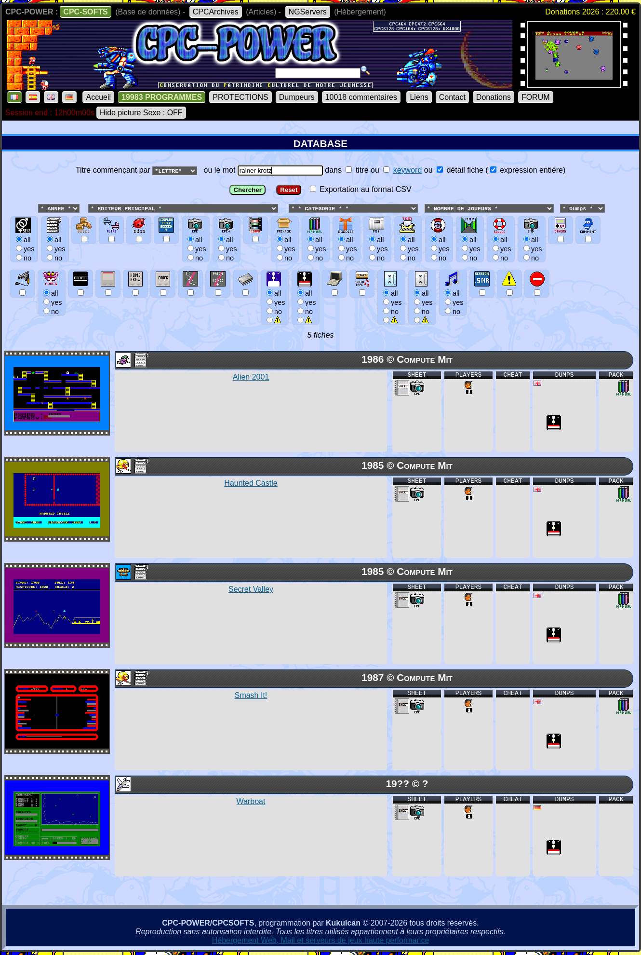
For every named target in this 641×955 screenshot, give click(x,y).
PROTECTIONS (240, 97)
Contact (452, 97)
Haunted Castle (250, 483)
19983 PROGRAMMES (161, 97)
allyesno (274, 302)
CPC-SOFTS (85, 12)
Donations (493, 97)
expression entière (526, 170)
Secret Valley (250, 590)
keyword (407, 170)
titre (357, 170)
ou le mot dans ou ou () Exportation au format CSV (320, 248)
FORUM (535, 97)
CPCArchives (216, 12)
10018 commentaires (361, 97)
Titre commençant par (114, 170)
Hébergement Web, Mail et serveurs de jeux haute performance (320, 941)
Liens (419, 97)
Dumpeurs (297, 97)
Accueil (98, 97)
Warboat (251, 802)
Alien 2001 (251, 377)
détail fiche (460, 170)
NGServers (308, 12)
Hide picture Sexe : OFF (141, 113)
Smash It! (251, 696)
